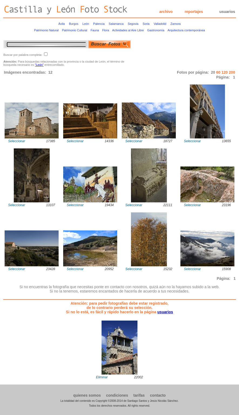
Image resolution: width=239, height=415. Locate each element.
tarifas (139, 395)
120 (225, 72)
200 (232, 72)
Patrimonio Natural (46, 30)
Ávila (61, 23)
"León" (39, 64)
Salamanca (116, 23)
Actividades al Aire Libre (128, 30)
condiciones (117, 395)
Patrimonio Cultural (74, 30)
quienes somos (87, 395)
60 (218, 72)
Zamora (175, 23)
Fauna (94, 30)
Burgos (73, 23)
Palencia (99, 23)
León (85, 23)
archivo (166, 11)
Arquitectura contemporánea (186, 30)
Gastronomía (155, 30)
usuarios (227, 11)
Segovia (133, 23)
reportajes (194, 11)
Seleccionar (16, 141)
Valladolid (160, 23)
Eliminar (102, 377)
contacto (158, 395)
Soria (146, 23)
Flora (105, 30)
